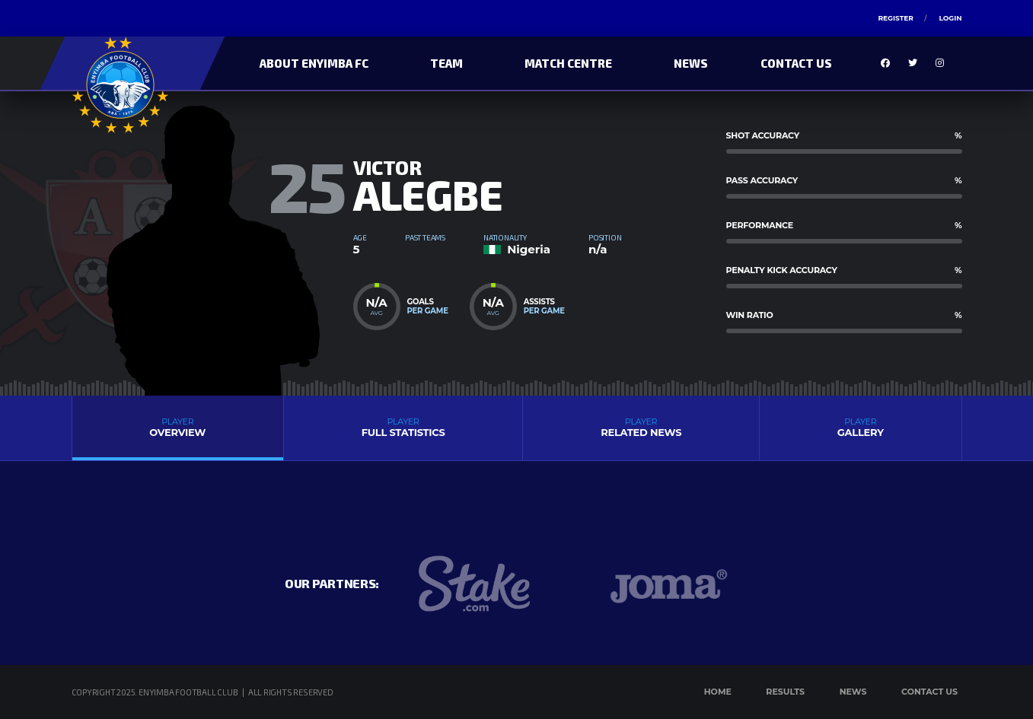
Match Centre (568, 63)
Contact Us (796, 63)
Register (895, 18)
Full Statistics (403, 427)
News (691, 63)
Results (785, 691)
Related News (641, 427)
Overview (178, 427)
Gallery (860, 427)
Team (446, 63)
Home (718, 691)
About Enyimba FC (314, 63)
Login (950, 18)
